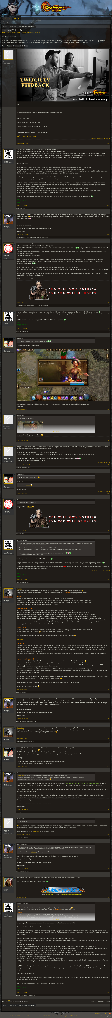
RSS (110, 1013)
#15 (108, 766)
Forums (7, 18)
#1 (108, 143)
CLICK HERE (84, 43)
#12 (108, 689)
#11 (108, 579)
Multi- (18, 826)
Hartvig (5, 161)
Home (106, 1013)
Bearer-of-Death (26, 237)
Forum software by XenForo (14, 1016)
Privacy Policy (108, 1016)
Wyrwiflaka (18, 467)
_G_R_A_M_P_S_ (20, 837)
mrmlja (18, 305)
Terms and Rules (100, 1016)
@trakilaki (20, 639)
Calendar (16, 18)
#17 (108, 834)
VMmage (18, 812)
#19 (108, 897)
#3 (108, 234)
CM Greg (6, 600)
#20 (108, 992)
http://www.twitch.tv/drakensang (26, 136)
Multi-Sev (6, 226)
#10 (108, 530)
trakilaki (18, 208)
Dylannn (6, 350)
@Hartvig (19, 589)
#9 (108, 493)
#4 (108, 302)
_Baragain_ (18, 237)
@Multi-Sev (20, 728)
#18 (108, 868)
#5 (108, 328)
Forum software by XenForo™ (41, 1016)
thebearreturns (20, 741)
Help (103, 1013)
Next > (25, 45)
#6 (108, 409)
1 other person (40, 237)
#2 (108, 205)
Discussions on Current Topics (16, 32)
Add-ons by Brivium (70, 1016)
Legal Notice (98, 1013)
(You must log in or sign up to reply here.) (100, 1001)
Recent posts (7, 22)
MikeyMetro (23, 305)
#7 (108, 440)
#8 (108, 464)
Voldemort (31, 32)
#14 (108, 738)
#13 (108, 718)
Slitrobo (5, 889)
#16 (108, 809)
